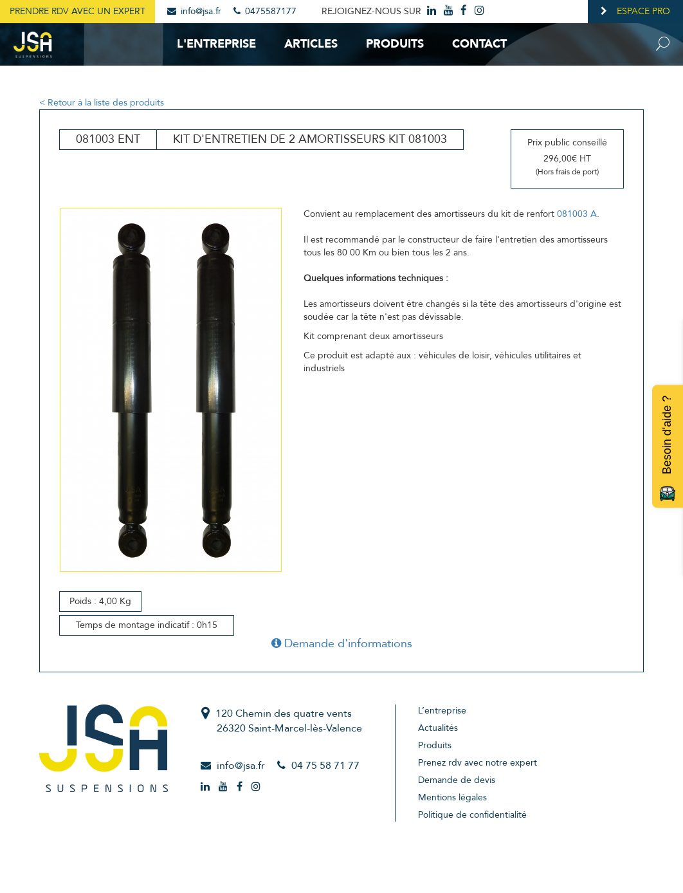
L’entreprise (442, 710)
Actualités (438, 728)
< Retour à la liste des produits (101, 103)
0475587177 (264, 11)
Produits (395, 44)
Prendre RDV (77, 11)
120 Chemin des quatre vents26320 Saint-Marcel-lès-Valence (288, 720)
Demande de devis (456, 780)
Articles (311, 44)
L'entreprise (216, 44)
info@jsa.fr (194, 11)
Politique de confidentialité (472, 815)
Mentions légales (452, 797)
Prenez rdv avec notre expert (477, 763)
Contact (479, 44)
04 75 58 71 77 (325, 766)
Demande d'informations (341, 644)
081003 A (577, 214)
